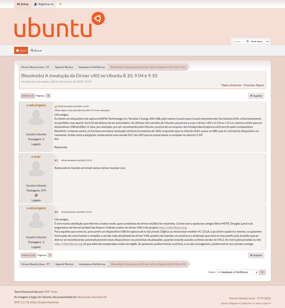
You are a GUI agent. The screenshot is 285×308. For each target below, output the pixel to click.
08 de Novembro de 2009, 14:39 (73, 106)
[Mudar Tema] (60, 4)
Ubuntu (82, 297)
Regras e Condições (241, 303)
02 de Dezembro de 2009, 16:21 (76, 212)
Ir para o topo (28, 255)
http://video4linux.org (172, 227)
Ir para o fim (28, 96)
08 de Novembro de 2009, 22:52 (76, 160)
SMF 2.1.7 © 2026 (25, 302)
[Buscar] (247, 41)
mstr (37, 156)
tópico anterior (231, 85)
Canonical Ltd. (98, 297)
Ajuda (224, 303)
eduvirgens (37, 105)
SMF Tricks (51, 291)
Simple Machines (48, 302)
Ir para (211, 272)
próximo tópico (254, 85)
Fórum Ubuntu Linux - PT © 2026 (250, 298)
